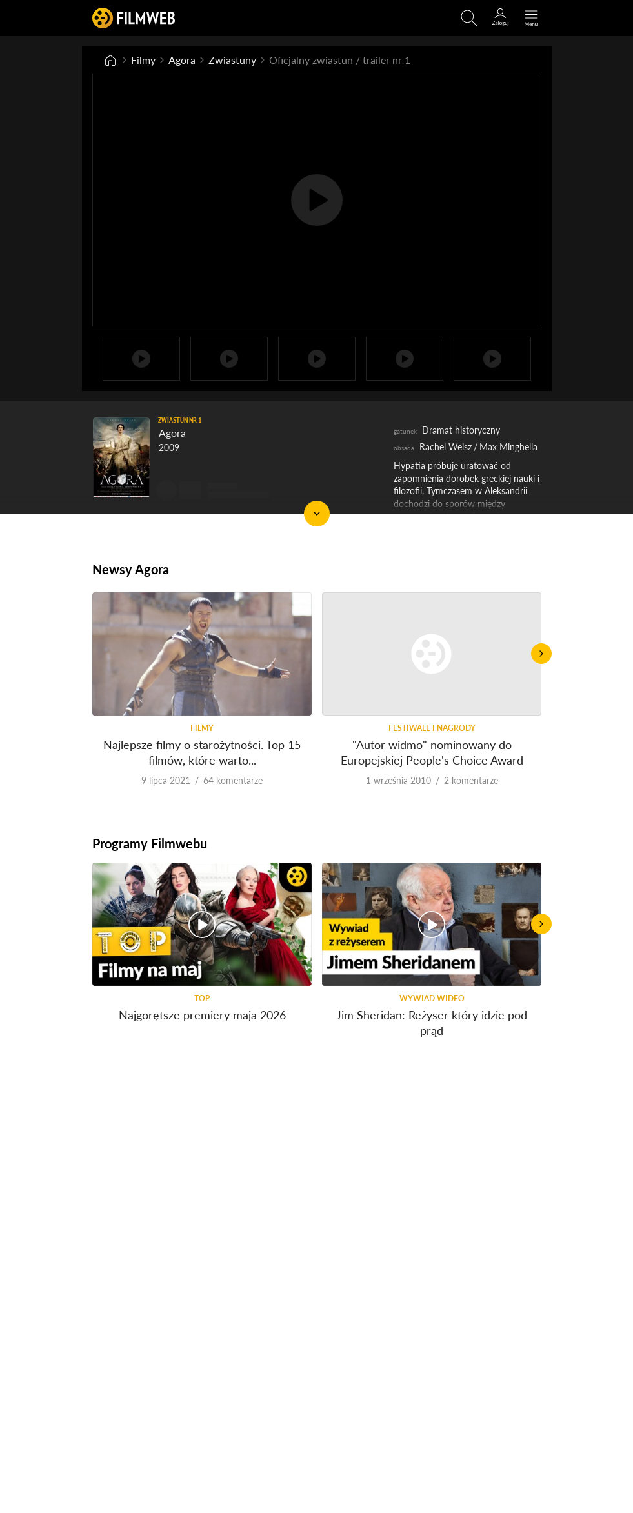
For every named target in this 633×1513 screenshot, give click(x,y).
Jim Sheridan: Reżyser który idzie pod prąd (431, 1022)
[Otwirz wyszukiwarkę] (469, 18)
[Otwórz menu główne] (531, 18)
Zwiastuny (232, 60)
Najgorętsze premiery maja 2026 (201, 1015)
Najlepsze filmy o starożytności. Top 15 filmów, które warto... (202, 752)
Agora (182, 60)
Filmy (143, 60)
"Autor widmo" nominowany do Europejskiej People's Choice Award (431, 752)
